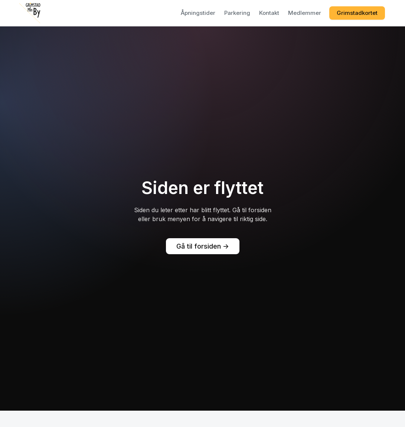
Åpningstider (198, 12)
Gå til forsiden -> (202, 246)
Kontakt (269, 12)
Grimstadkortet (357, 12)
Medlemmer (304, 12)
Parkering (237, 12)
